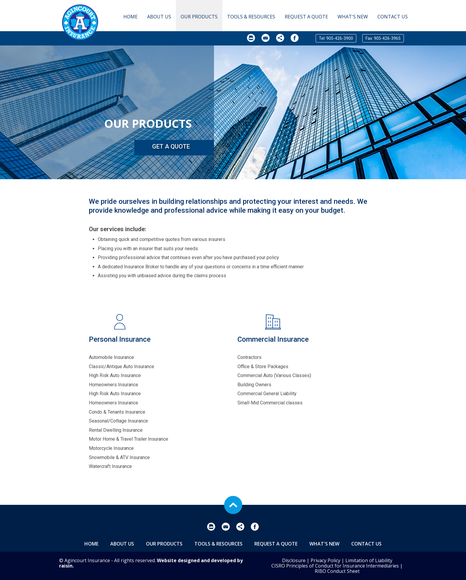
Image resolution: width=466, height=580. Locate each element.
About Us (159, 16)
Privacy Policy (325, 560)
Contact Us (392, 16)
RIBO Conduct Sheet (337, 571)
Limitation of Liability (368, 560)
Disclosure (294, 560)
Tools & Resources (251, 16)
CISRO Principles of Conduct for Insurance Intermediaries (335, 565)
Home (130, 16)
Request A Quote (306, 16)
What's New (353, 16)
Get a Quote (171, 146)
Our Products (199, 16)
